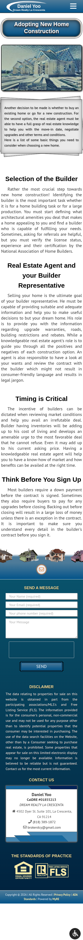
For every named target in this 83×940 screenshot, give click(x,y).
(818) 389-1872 (44, 822)
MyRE (56, 899)
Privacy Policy (62, 895)
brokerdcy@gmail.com (44, 827)
